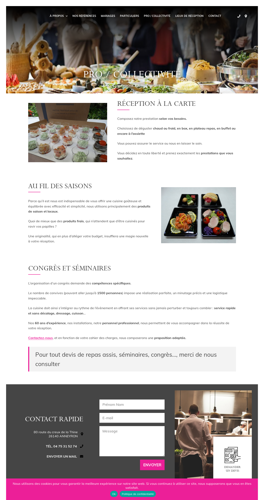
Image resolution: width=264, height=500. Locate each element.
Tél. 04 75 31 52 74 (61, 446)
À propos (59, 15)
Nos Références (84, 15)
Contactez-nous (40, 338)
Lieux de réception (189, 15)
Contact (214, 15)
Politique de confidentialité (138, 494)
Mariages (108, 15)
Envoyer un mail (62, 456)
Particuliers (129, 15)
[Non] (255, 489)
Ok (114, 494)
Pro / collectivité (157, 15)
